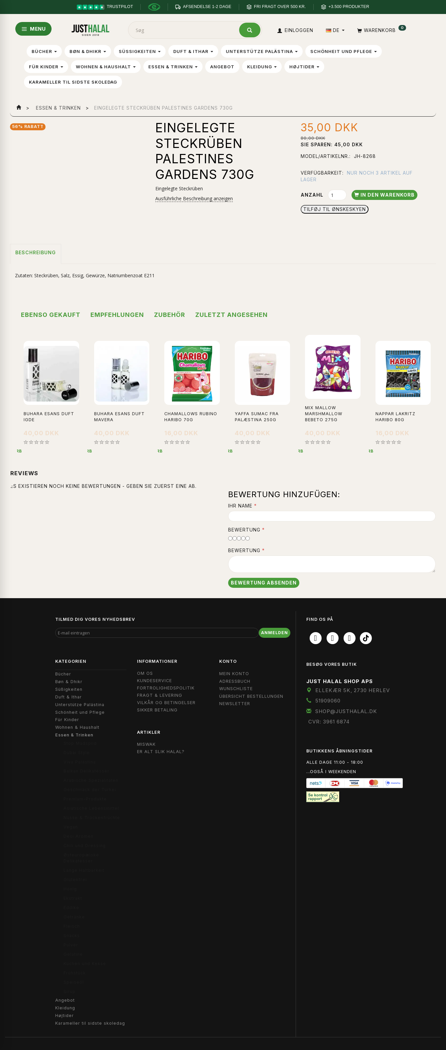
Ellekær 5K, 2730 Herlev (352, 690)
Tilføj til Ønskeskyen (334, 209)
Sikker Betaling (157, 709)
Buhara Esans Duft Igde (49, 416)
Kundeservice (154, 680)
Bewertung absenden (264, 582)
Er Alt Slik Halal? (161, 751)
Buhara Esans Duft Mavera (119, 416)
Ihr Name (240, 506)
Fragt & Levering (159, 695)
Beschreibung (35, 252)
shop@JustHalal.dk (346, 711)
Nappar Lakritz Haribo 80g (395, 416)
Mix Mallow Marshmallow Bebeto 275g (323, 413)
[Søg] (249, 30)
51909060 (328, 700)
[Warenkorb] (381, 30)
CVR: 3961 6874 (329, 721)
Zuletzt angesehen (231, 314)
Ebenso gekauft (50, 314)
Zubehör (169, 314)
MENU (33, 29)
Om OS (145, 673)
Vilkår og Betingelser (166, 702)
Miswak (146, 744)
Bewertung (244, 529)
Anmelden (274, 632)
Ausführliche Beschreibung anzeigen (194, 198)
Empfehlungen (117, 314)
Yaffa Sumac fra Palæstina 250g (257, 416)
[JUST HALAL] (90, 29)
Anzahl (313, 195)
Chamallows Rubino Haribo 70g (190, 416)
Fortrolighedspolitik (166, 687)
